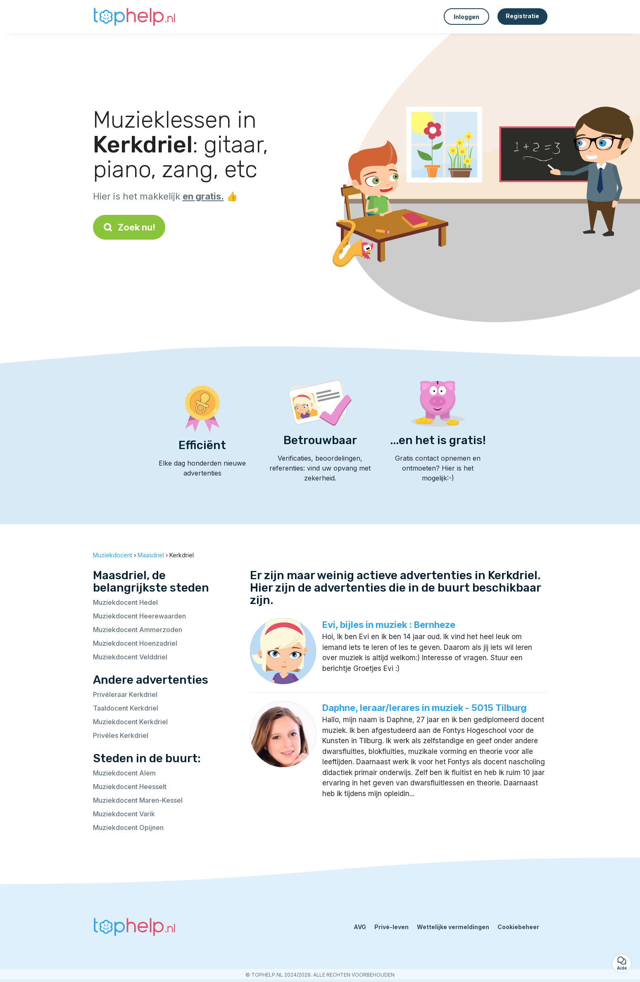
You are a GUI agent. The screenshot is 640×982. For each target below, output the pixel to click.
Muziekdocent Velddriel (130, 657)
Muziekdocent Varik (124, 814)
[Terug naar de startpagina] (134, 16)
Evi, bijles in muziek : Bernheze (388, 624)
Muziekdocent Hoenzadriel (135, 643)
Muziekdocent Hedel (125, 602)
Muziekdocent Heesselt (130, 786)
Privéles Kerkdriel (120, 735)
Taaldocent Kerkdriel (125, 708)
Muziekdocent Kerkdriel (130, 722)
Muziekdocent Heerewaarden (139, 616)
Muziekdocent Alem (124, 773)
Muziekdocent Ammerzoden (137, 629)
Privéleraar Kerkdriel (125, 694)
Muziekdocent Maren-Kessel (138, 800)
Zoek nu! (129, 227)
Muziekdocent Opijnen (128, 827)
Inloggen (466, 16)
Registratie (522, 15)
